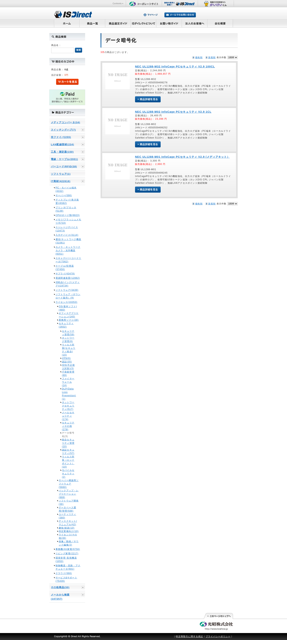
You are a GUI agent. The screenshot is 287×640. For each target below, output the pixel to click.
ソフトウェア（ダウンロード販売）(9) (68, 296)
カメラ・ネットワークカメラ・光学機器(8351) (68, 250)
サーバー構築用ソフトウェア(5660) (69, 483)
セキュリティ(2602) (66, 325)
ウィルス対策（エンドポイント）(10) (68, 461)
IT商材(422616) (60, 181)
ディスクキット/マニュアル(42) (68, 523)
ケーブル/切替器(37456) (65, 268)
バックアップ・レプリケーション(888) (69, 494)
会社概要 (220, 23)
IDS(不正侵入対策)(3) (68, 367)
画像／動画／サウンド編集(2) (69, 543)
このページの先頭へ (218, 616)
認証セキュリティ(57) (68, 452)
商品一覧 (92, 23)
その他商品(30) (60, 587)
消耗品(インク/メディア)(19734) (68, 284)
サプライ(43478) (65, 273)
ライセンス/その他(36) (68, 536)
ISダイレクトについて (143, 23)
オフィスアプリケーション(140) (69, 315)
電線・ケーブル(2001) (64, 159)
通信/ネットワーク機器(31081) (68, 241)
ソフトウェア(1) (61, 173)
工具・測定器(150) (62, 151)
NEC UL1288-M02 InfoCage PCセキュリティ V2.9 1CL (173, 111)
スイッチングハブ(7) (63, 129)
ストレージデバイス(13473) (67, 229)
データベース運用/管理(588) (67, 509)
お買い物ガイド (169, 23)
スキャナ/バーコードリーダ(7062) (68, 260)
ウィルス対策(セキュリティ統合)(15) (68, 349)
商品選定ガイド (118, 23)
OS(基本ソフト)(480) (68, 308)
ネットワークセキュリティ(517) (68, 405)
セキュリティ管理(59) (68, 333)
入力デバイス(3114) (67, 235)
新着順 (212, 57)
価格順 (199, 57)
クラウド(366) (64, 573)
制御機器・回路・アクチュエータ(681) (68, 567)
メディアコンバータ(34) (65, 122)
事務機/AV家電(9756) (68, 549)
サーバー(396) (64, 195)
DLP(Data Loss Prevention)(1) (69, 393)
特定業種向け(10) (69, 531)
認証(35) (67, 361)
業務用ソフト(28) (69, 320)
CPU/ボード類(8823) (68, 215)
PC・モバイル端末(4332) (66, 189)
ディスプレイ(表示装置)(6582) (67, 201)
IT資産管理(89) (68, 374)
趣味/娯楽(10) (66, 528)
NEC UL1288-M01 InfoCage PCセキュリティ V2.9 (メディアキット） (182, 156)
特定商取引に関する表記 (189, 636)
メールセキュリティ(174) (68, 416)
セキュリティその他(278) (68, 426)
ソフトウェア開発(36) (69, 502)
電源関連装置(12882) (68, 278)
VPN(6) (66, 358)
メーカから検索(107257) (60, 596)
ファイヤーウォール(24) (68, 382)
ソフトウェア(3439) (67, 290)
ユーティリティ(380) (67, 516)
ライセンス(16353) (66, 302)
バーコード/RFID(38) (64, 166)
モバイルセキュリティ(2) (68, 473)
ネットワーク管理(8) (68, 340)
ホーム (66, 23)
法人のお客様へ (195, 23)
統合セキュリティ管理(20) (68, 443)
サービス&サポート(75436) (66, 579)
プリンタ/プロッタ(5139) (66, 209)
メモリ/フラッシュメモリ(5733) (68, 221)
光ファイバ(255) (61, 137)
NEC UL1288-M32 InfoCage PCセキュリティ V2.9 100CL (175, 66)
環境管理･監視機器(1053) (66, 560)
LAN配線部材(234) (62, 144)
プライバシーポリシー (218, 636)
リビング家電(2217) (67, 553)
